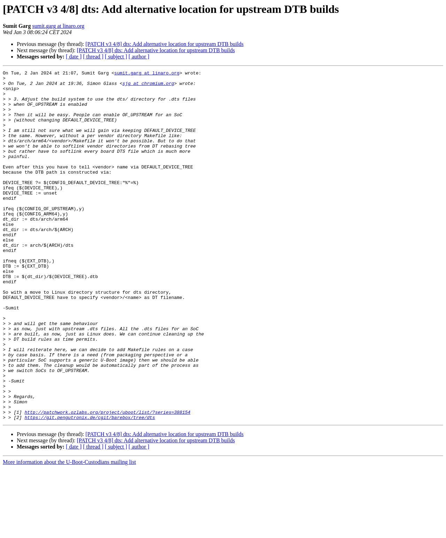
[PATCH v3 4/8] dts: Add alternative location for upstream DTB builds (164, 44)
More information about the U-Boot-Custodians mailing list (69, 532)
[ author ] (139, 57)
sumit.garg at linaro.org (58, 26)
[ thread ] (93, 57)
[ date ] (74, 57)
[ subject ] (116, 57)
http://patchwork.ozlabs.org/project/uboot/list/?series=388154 (107, 481)
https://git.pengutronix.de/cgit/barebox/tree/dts (89, 487)
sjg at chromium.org (148, 86)
